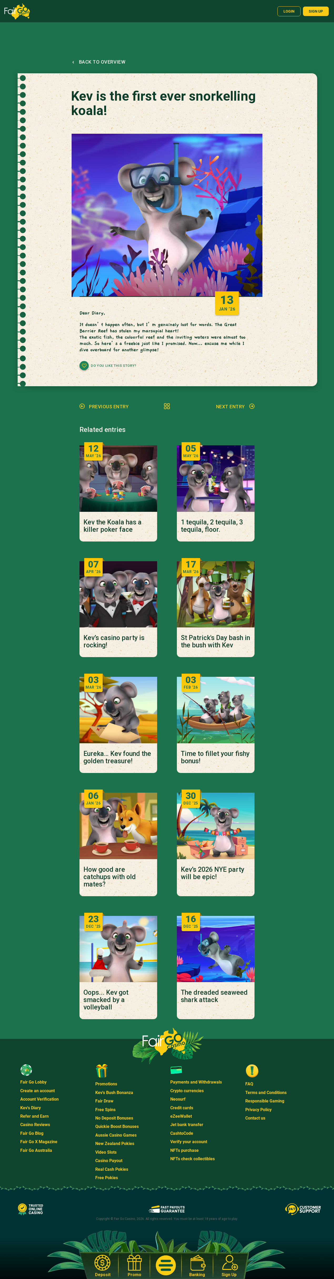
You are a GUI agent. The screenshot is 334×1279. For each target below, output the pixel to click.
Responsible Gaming (264, 1101)
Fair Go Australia (36, 1150)
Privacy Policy (258, 1109)
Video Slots (106, 1152)
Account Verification (39, 1099)
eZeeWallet (181, 1116)
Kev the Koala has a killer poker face (112, 526)
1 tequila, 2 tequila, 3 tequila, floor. (212, 526)
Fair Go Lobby (33, 1082)
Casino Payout (108, 1160)
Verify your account (188, 1141)
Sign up (316, 11)
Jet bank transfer (186, 1124)
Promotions (106, 1083)
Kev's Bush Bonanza (114, 1092)
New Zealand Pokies (114, 1143)
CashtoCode (181, 1133)
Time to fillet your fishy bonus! (215, 757)
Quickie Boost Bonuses (117, 1126)
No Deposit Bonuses (114, 1118)
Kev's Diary (30, 1107)
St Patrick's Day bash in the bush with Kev (215, 641)
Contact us (255, 1118)
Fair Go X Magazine (38, 1141)
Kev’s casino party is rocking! (113, 641)
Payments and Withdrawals (196, 1082)
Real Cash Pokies (111, 1169)
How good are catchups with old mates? (109, 877)
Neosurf (178, 1099)
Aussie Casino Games (116, 1135)
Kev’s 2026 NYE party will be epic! (212, 873)
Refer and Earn (34, 1116)
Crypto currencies (187, 1090)
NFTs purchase (184, 1150)
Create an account (37, 1090)
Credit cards (181, 1107)
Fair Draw (104, 1101)
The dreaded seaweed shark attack (214, 996)
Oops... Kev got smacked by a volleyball (105, 1000)
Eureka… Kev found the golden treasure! (117, 757)
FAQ (249, 1083)
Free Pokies (106, 1177)
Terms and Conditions (266, 1092)
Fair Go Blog (31, 1133)
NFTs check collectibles (192, 1158)
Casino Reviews (35, 1124)
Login (289, 11)
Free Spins (105, 1109)
